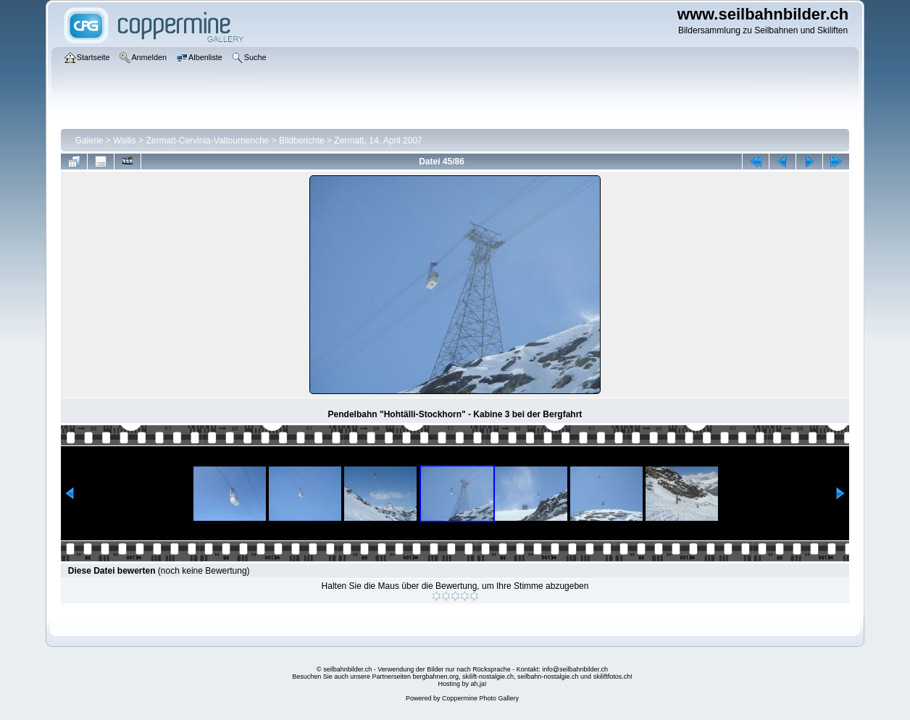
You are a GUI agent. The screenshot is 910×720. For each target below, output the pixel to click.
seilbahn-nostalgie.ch (548, 676)
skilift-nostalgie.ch (488, 676)
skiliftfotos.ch (612, 676)
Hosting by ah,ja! (462, 683)
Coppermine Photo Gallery (480, 698)
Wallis (124, 140)
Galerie (89, 140)
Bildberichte (302, 140)
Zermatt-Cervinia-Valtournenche (207, 140)
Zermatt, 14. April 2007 (378, 140)
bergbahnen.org (435, 676)
